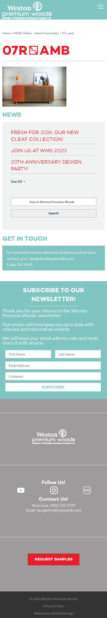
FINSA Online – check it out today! (36, 33)
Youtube (21, 490)
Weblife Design (62, 613)
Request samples (54, 559)
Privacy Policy (53, 606)
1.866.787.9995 (19, 264)
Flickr (87, 490)
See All (16, 181)
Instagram (54, 490)
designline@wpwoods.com (51, 258)
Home (6, 33)
